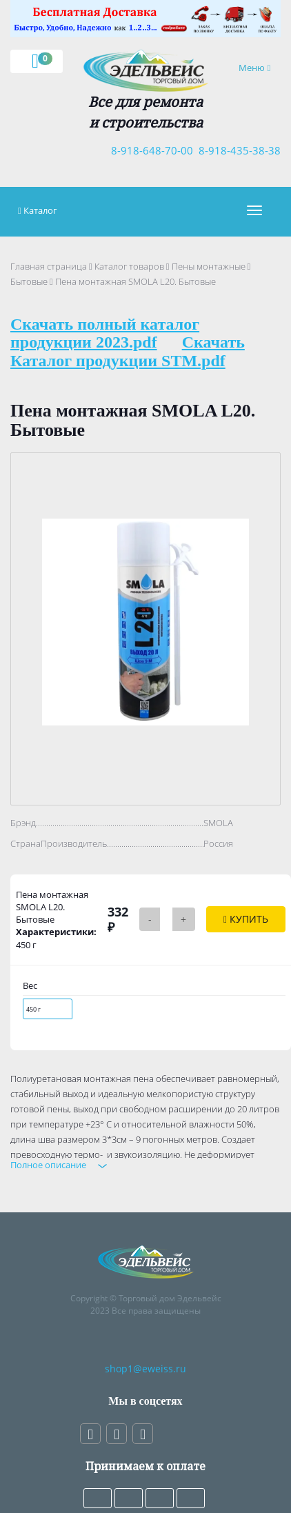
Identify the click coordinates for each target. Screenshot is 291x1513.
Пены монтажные (208, 266)
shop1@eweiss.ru (145, 1368)
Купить (245, 918)
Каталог (40, 210)
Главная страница (48, 266)
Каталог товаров (129, 266)
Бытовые (29, 281)
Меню (259, 67)
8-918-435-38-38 (237, 150)
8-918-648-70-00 (149, 150)
